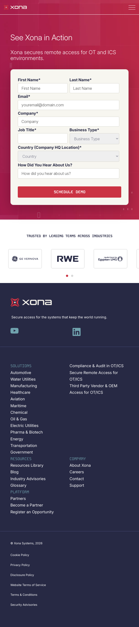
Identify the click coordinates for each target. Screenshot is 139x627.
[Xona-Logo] (31, 302)
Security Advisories (23, 605)
